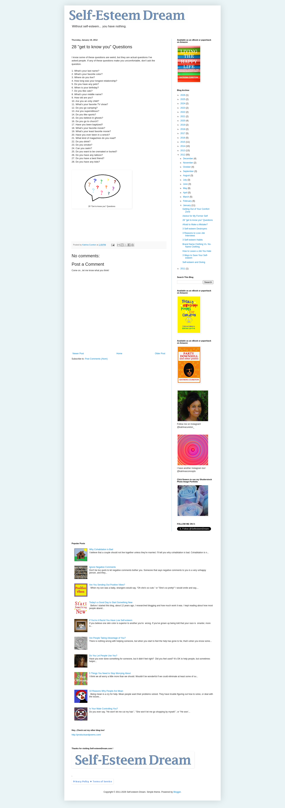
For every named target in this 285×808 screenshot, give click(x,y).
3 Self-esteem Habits (192, 240)
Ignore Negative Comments (102, 567)
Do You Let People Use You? (103, 655)
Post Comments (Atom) (96, 359)
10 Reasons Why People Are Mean (106, 691)
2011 (183, 268)
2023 (183, 108)
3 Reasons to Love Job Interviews (193, 234)
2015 (183, 142)
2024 (183, 103)
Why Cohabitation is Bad (101, 549)
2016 (183, 137)
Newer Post (78, 353)
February (187, 201)
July (185, 180)
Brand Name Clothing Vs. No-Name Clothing (196, 245)
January (187, 205)
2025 (183, 99)
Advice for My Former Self (195, 216)
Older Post (160, 353)
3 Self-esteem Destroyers (194, 228)
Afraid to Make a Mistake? (195, 224)
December (188, 158)
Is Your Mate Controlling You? (103, 708)
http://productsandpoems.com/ (86, 734)
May (185, 188)
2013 (183, 150)
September (188, 171)
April (185, 192)
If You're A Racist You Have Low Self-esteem (110, 620)
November (188, 162)
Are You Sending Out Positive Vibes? (107, 584)
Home (119, 353)
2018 (183, 129)
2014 (183, 146)
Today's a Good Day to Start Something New (111, 602)
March (186, 197)
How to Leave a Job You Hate (196, 251)
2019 (183, 125)
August (186, 175)
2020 (183, 120)
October (187, 167)
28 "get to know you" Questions (197, 220)
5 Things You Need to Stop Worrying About (110, 673)
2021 (183, 116)
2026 (183, 95)
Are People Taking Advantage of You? (107, 638)
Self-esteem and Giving (193, 262)
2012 (183, 154)
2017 (183, 133)
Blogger (177, 792)
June (185, 184)
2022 (183, 112)
